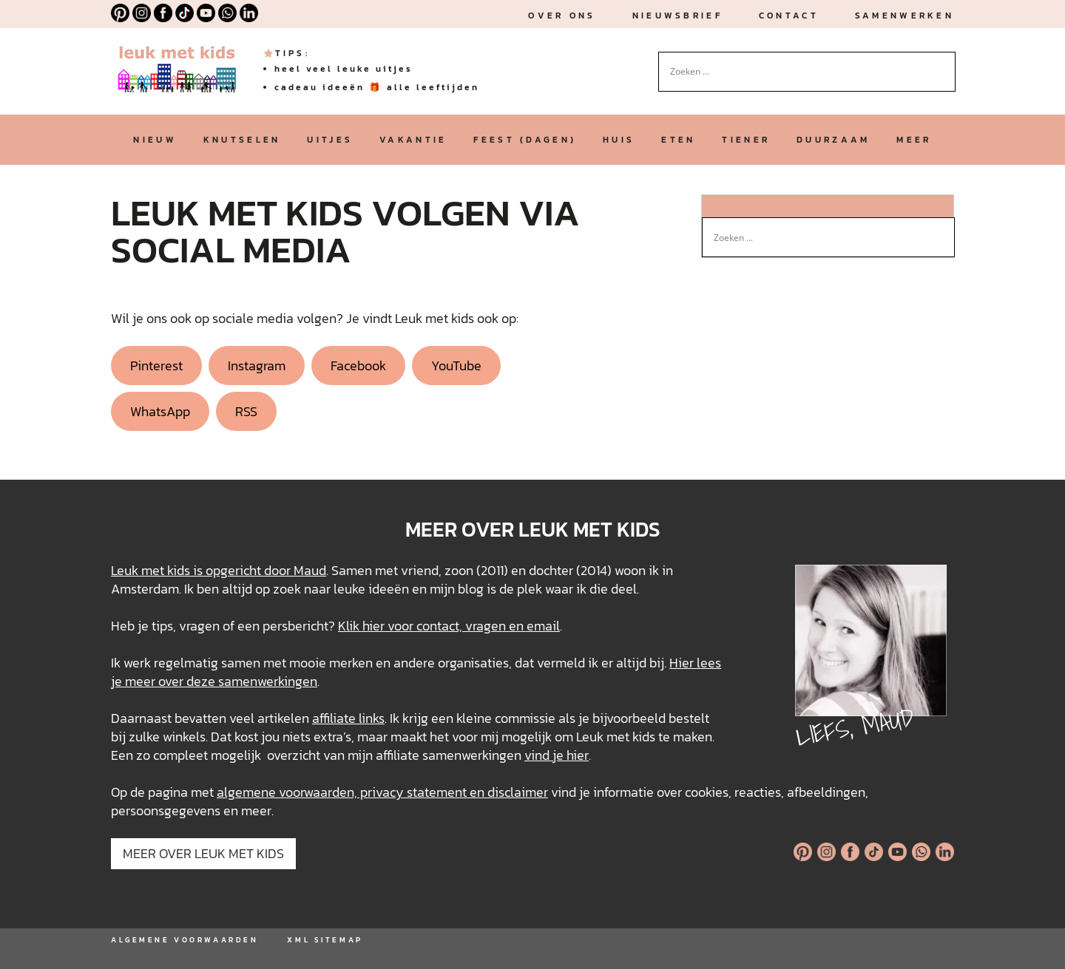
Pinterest (156, 365)
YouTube (456, 365)
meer (913, 139)
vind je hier (556, 755)
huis (619, 139)
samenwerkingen (267, 681)
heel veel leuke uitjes (343, 68)
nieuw (154, 139)
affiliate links (348, 718)
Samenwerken (904, 15)
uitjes (330, 139)
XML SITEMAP (324, 939)
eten (678, 139)
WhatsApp (160, 411)
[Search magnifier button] (944, 62)
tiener (746, 139)
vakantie (413, 139)
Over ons (561, 15)
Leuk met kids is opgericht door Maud (218, 570)
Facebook (358, 365)
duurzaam (833, 139)
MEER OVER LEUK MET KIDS (203, 853)
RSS (246, 411)
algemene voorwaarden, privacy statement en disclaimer (382, 792)
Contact (789, 15)
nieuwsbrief (677, 15)
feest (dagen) (524, 139)
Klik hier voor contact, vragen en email (449, 626)
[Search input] (800, 71)
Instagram (256, 365)
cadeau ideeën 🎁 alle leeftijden (376, 87)
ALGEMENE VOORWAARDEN (184, 939)
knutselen (242, 139)
